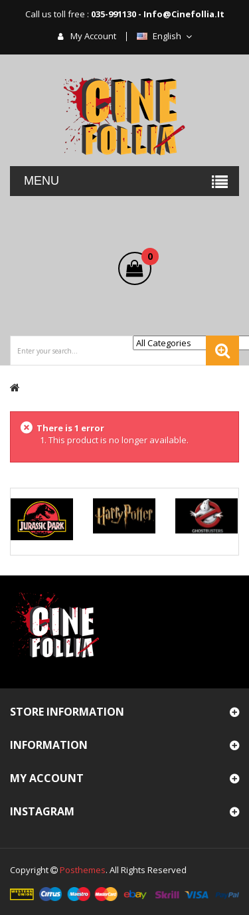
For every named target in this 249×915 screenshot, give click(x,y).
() (146, 258)
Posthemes (83, 870)
